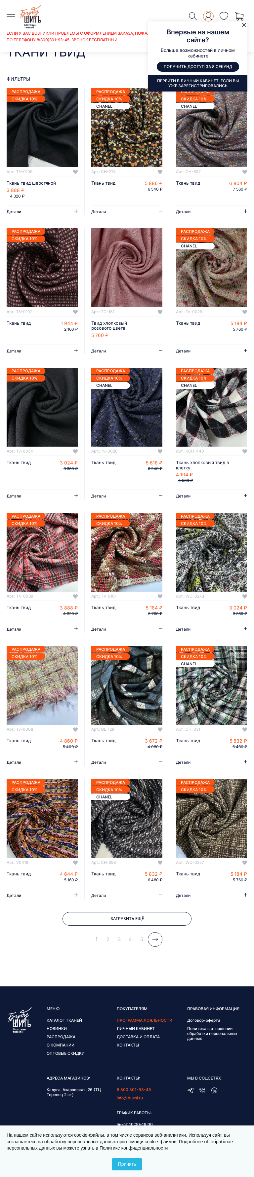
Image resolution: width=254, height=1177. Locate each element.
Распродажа (61, 1038)
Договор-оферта (203, 1021)
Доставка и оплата (138, 1038)
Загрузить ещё (127, 920)
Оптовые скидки (66, 1054)
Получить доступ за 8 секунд (198, 66)
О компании (60, 1046)
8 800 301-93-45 (134, 1091)
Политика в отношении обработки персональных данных (212, 1035)
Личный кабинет (136, 1030)
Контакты (128, 1046)
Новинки (57, 1030)
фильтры (18, 79)
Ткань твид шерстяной (32, 183)
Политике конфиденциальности (134, 1148)
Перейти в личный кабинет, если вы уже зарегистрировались (198, 83)
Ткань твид (103, 183)
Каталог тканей (64, 1021)
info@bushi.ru (130, 1099)
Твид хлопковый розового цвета (109, 326)
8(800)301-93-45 (53, 39)
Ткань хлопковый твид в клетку (203, 465)
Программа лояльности (144, 1021)
